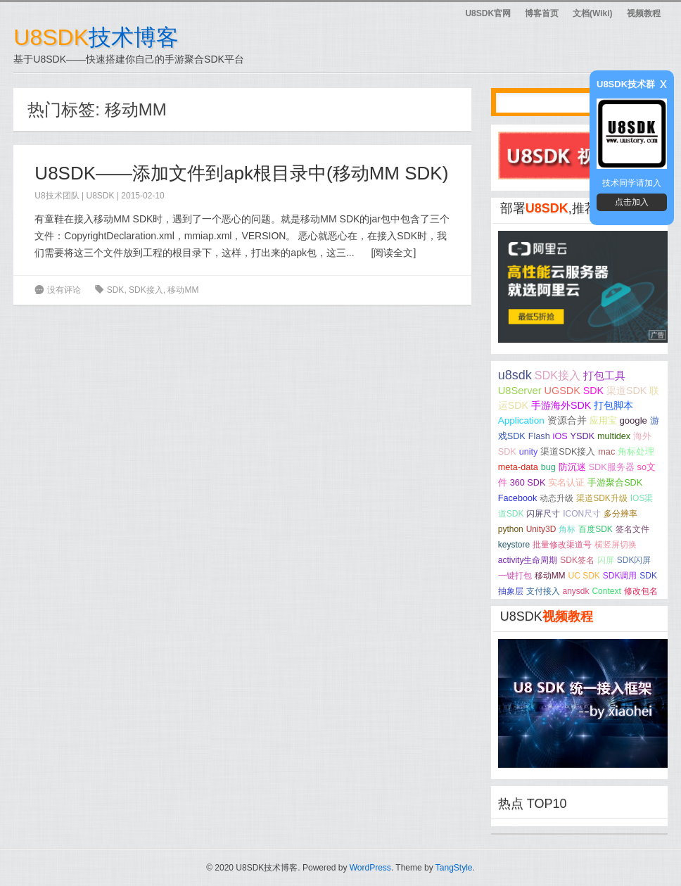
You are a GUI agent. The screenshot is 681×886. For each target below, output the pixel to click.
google (633, 420)
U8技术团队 (56, 196)
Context (606, 591)
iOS (560, 436)
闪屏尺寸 (543, 514)
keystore (514, 545)
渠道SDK (626, 390)
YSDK (583, 436)
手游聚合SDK (614, 483)
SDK (116, 290)
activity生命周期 (528, 560)
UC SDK (584, 576)
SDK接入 (146, 290)
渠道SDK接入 (567, 452)
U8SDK (101, 196)
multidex (613, 436)
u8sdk (515, 375)
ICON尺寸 (582, 514)
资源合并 (567, 420)
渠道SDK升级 (602, 498)
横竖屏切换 (615, 545)
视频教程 (644, 13)
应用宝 (603, 420)
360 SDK (528, 483)
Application (521, 420)
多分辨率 (620, 514)
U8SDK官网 (488, 13)
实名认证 (566, 483)
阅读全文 (393, 252)
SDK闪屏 (634, 560)
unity (528, 452)
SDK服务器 (612, 467)
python (510, 529)
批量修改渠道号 (562, 545)
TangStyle (454, 868)
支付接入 (543, 591)
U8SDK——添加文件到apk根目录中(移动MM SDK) (241, 173)
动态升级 (556, 498)
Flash (539, 436)
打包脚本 (613, 405)
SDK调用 (620, 576)
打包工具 (604, 375)
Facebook (517, 498)
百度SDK (595, 529)
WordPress (370, 868)
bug (548, 467)
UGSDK (562, 390)
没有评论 (64, 290)
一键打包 (515, 576)
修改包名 (641, 591)
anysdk (576, 591)
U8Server (520, 390)
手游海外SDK (561, 405)
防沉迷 (572, 467)
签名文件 (632, 529)
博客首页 (542, 13)
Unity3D (541, 529)
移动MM (182, 290)
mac (606, 452)
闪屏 (605, 560)
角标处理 (636, 452)
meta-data (518, 467)
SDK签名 (577, 560)
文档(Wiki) (593, 13)
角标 (567, 529)
